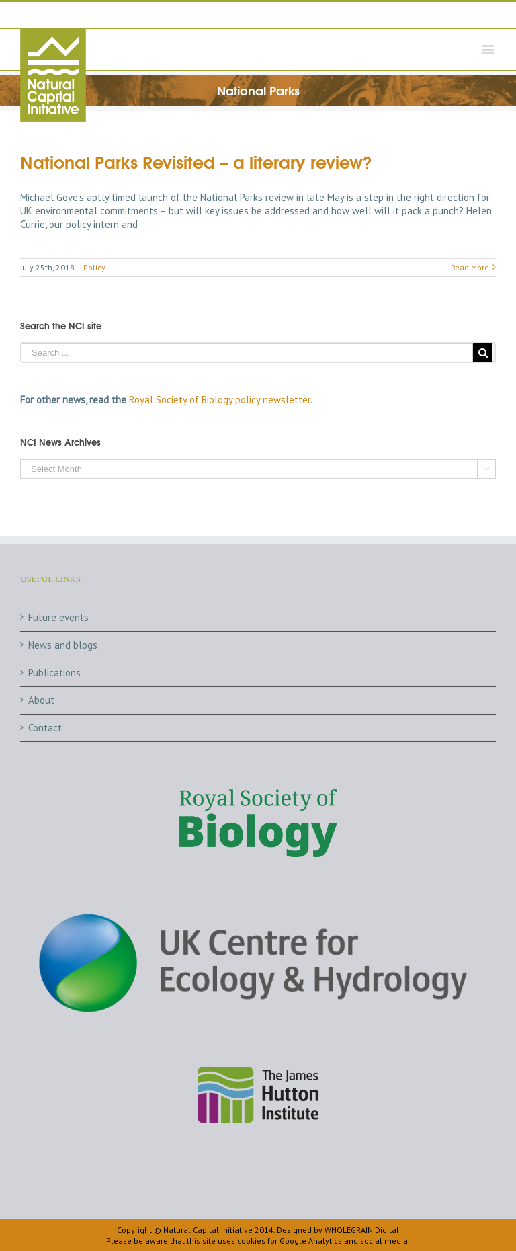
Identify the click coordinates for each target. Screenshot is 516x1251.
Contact (45, 727)
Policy (94, 267)
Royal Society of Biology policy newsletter (219, 399)
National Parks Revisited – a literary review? (196, 161)
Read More (470, 267)
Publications (54, 672)
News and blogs (62, 645)
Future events (58, 617)
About (41, 700)
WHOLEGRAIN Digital (362, 1230)
